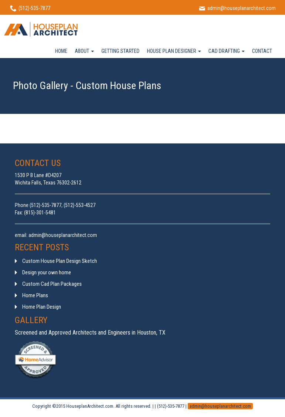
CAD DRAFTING (226, 51)
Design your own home (46, 272)
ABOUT (84, 51)
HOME (61, 51)
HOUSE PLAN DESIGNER (174, 51)
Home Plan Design (41, 307)
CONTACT (262, 51)
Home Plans (35, 295)
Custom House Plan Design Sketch (59, 261)
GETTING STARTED (120, 51)
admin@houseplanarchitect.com (220, 406)
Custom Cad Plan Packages (52, 284)
